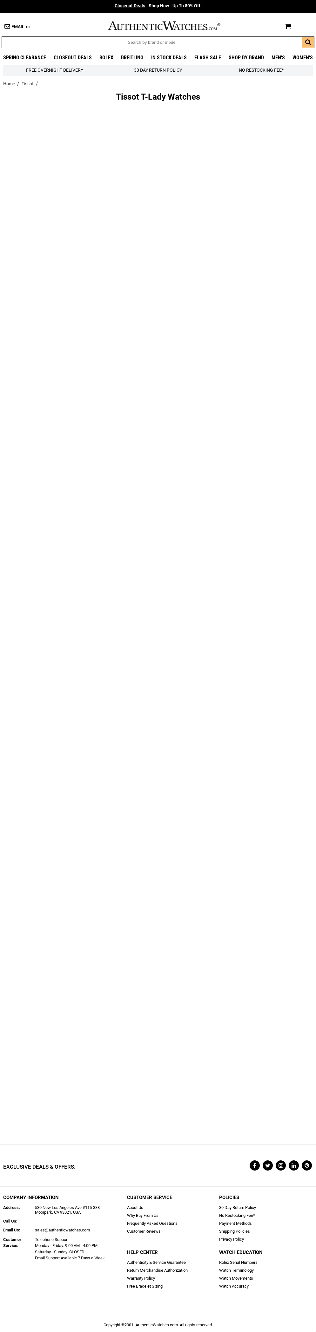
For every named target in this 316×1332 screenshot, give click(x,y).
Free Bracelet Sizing (145, 1286)
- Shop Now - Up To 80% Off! (158, 6)
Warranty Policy (141, 1278)
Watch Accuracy (234, 1286)
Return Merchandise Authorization (157, 1270)
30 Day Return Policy (237, 1207)
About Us (135, 1207)
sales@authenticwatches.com (62, 1230)
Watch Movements (236, 1278)
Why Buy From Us (142, 1215)
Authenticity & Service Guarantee (156, 1262)
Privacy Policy (231, 1239)
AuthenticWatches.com (170, 26)
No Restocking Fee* (261, 70)
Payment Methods (235, 1223)
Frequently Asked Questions (152, 1223)
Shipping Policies (234, 1231)
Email (17, 27)
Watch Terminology (236, 1270)
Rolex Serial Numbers (238, 1262)
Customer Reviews (144, 1231)
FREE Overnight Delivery (54, 70)
